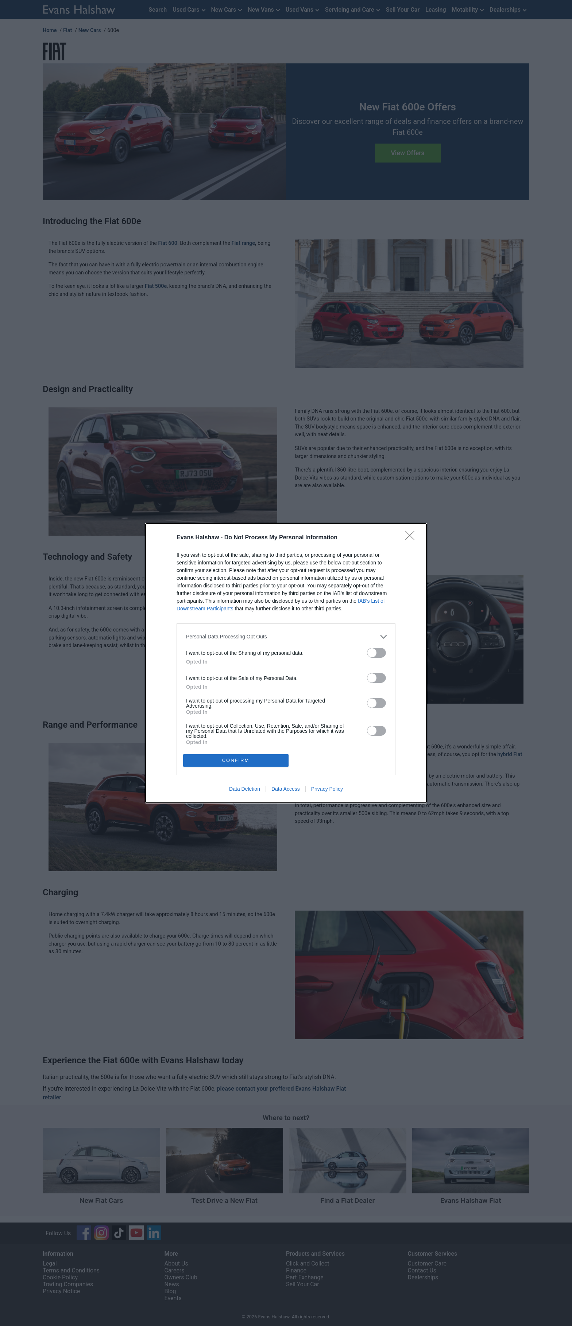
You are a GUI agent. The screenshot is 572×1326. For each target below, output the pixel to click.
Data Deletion (244, 736)
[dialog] (286, 663)
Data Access (285, 736)
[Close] (412, 591)
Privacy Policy (327, 736)
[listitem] (286, 689)
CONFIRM (236, 707)
